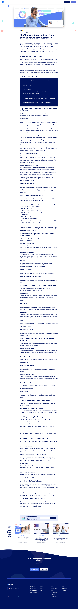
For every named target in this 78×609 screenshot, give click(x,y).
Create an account (34, 569)
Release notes (53, 594)
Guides (52, 590)
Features (41, 588)
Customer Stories (54, 588)
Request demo (44, 569)
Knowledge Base (54, 592)
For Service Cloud (33, 588)
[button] (19, 2)
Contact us (64, 590)
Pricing (35, 1)
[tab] (21, 30)
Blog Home (13, 1)
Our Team (40, 1)
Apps (41, 590)
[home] (5, 2)
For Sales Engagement (33, 590)
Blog (52, 586)
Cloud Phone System (33, 592)
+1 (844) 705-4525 (14, 588)
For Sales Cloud (32, 586)
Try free (63, 586)
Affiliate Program (54, 596)
